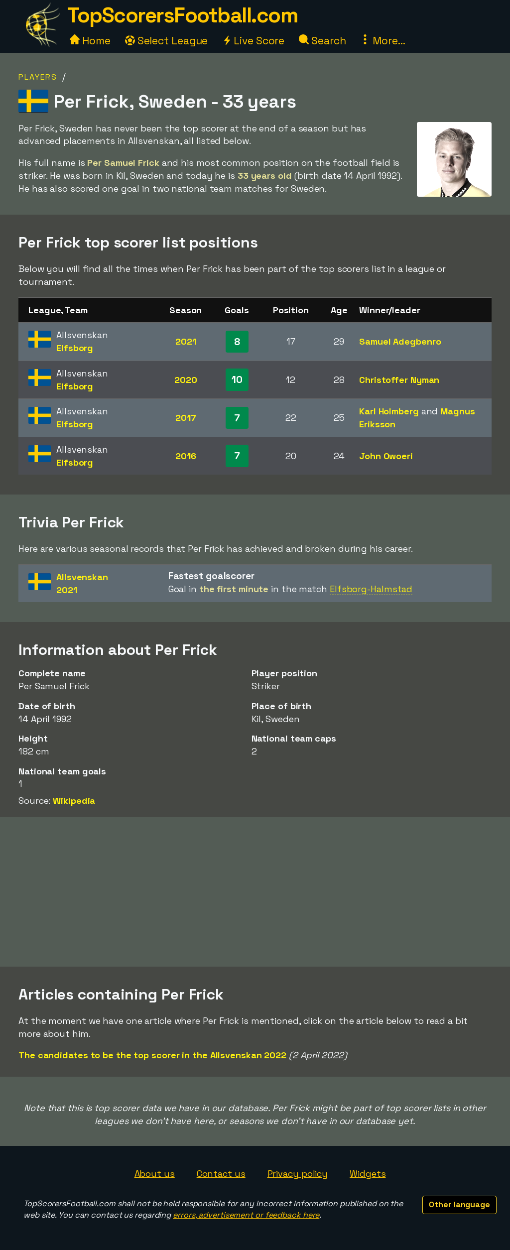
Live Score (253, 40)
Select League (166, 40)
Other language (459, 1204)
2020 (185, 379)
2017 (185, 417)
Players (37, 77)
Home (90, 40)
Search (322, 40)
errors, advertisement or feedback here (246, 1215)
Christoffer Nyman (399, 379)
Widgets (367, 1173)
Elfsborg (74, 348)
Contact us (221, 1173)
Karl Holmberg (389, 411)
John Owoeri (386, 456)
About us (154, 1173)
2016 (185, 456)
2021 (185, 341)
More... (382, 40)
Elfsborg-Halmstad (371, 589)
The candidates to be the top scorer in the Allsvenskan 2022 (152, 1055)
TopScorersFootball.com (182, 15)
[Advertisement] (255, 892)
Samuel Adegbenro (400, 341)
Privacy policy (297, 1173)
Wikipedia (74, 800)
